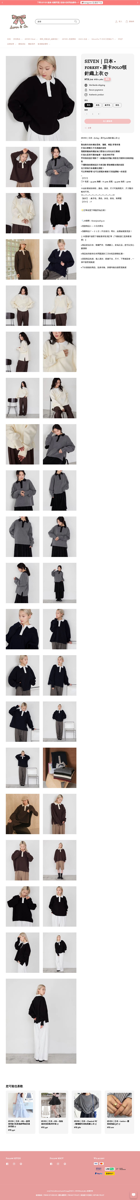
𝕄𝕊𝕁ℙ (120, 39)
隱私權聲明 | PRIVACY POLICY (68, 1195)
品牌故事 (10, 44)
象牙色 (107, 105)
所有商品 (16, 39)
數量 (86, 110)
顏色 (86, 100)
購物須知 (21, 44)
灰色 (97, 105)
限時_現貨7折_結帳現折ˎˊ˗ (49, 39)
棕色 (117, 105)
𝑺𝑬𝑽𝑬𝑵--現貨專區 (69, 39)
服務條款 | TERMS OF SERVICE (46, 1195)
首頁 (9, 39)
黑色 (88, 105)
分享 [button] (88, 128)
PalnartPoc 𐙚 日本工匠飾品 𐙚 (103, 39)
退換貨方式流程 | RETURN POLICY (92, 1195)
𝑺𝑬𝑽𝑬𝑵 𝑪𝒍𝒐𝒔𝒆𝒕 (30, 39)
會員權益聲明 (43, 44)
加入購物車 (107, 121)
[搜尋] (75, 21)
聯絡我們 (31, 44)
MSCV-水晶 (82, 39)
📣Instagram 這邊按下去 (91, 3)
